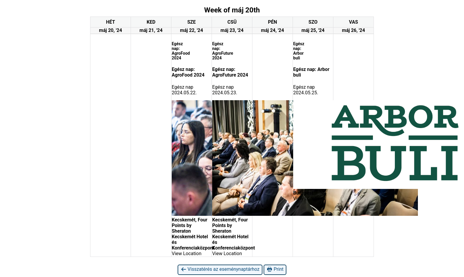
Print (275, 269)
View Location (186, 253)
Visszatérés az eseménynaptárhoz (220, 269)
